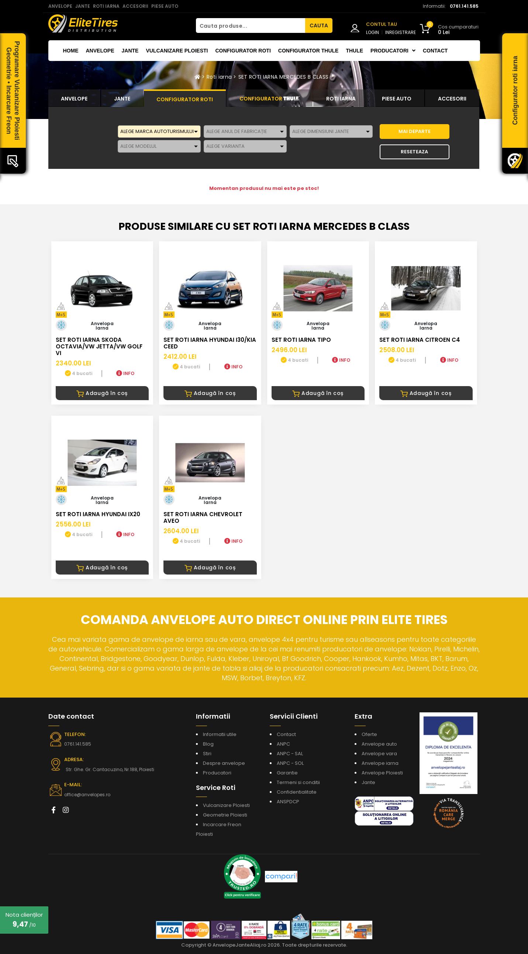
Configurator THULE (308, 51)
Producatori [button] (392, 51)
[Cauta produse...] (250, 25)
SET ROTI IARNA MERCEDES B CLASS (283, 77)
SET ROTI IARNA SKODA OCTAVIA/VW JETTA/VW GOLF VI (99, 346)
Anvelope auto (379, 743)
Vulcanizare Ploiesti (177, 51)
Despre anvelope (224, 763)
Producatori (217, 772)
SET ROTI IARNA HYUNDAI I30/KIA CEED (209, 343)
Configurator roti (242, 51)
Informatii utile (220, 734)
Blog (208, 743)
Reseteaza (414, 151)
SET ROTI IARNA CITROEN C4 (419, 340)
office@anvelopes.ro (87, 794)
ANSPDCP (288, 801)
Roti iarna (219, 77)
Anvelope (100, 51)
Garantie (287, 772)
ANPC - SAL (290, 753)
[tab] (74, 97)
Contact (435, 51)
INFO (125, 373)
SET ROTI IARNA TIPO (301, 340)
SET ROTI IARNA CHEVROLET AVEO (202, 517)
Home (71, 51)
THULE (354, 51)
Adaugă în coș (102, 393)
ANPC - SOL (290, 763)
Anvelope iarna (380, 763)
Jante (130, 51)
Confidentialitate (297, 791)
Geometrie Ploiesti (225, 814)
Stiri (207, 753)
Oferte (369, 734)
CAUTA (319, 25)
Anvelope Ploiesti (382, 772)
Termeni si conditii (298, 782)
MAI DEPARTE (414, 131)
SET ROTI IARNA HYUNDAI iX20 (98, 514)
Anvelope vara (379, 753)
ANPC (283, 743)
